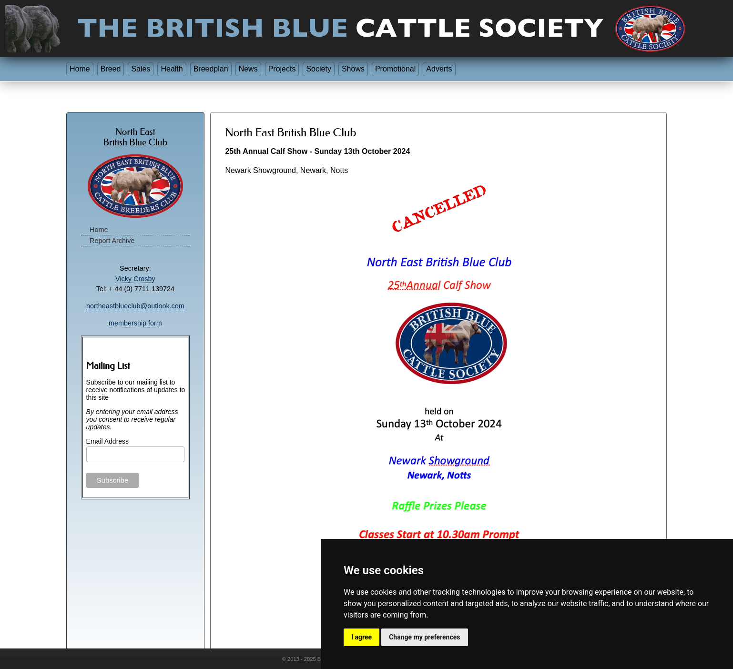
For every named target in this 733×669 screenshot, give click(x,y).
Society (318, 69)
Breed (111, 69)
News (248, 69)
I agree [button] (361, 637)
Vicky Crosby (135, 279)
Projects (282, 69)
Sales (140, 69)
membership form (135, 323)
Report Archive (112, 240)
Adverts (439, 69)
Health (172, 69)
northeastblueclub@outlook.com (135, 306)
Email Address (107, 441)
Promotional (395, 69)
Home (80, 69)
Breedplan (210, 69)
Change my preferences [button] (424, 637)
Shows (353, 69)
